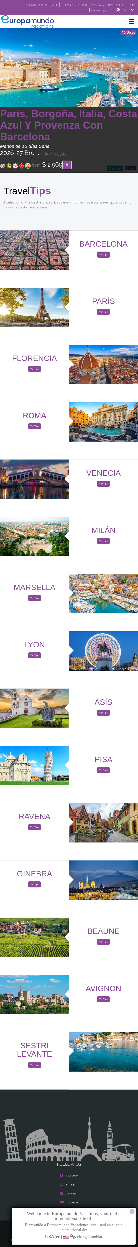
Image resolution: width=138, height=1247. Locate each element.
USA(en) (128, 10)
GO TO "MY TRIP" (64, 4)
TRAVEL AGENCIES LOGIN (119, 4)
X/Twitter (69, 1193)
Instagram (69, 1184)
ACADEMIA (93, 4)
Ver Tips (103, 255)
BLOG (80, 4)
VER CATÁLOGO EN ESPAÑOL (33, 4)
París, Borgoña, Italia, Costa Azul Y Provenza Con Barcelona (68, 125)
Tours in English (101, 10)
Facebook (69, 1175)
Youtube (69, 1202)
